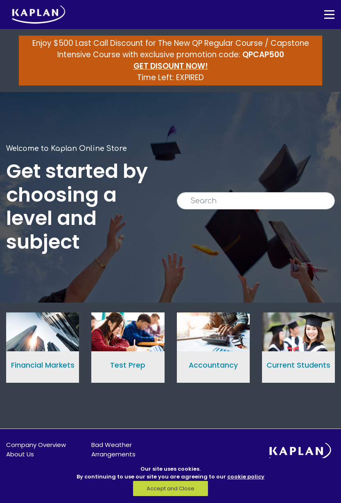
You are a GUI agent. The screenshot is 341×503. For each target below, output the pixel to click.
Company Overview (36, 444)
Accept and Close (170, 488)
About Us (20, 454)
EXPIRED (190, 77)
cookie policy (245, 477)
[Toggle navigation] (323, 14)
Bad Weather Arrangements (113, 449)
